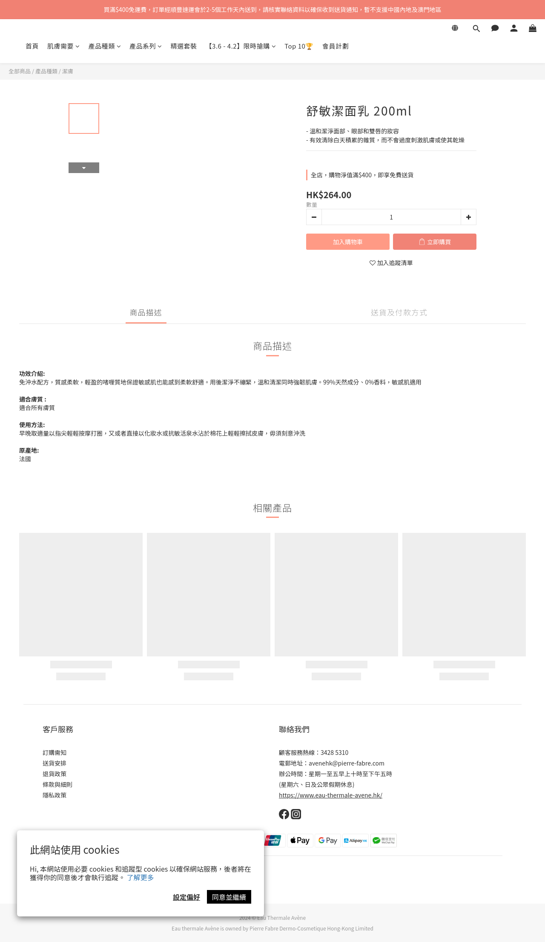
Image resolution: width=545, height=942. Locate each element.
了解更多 (140, 877)
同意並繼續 (229, 897)
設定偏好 (186, 897)
